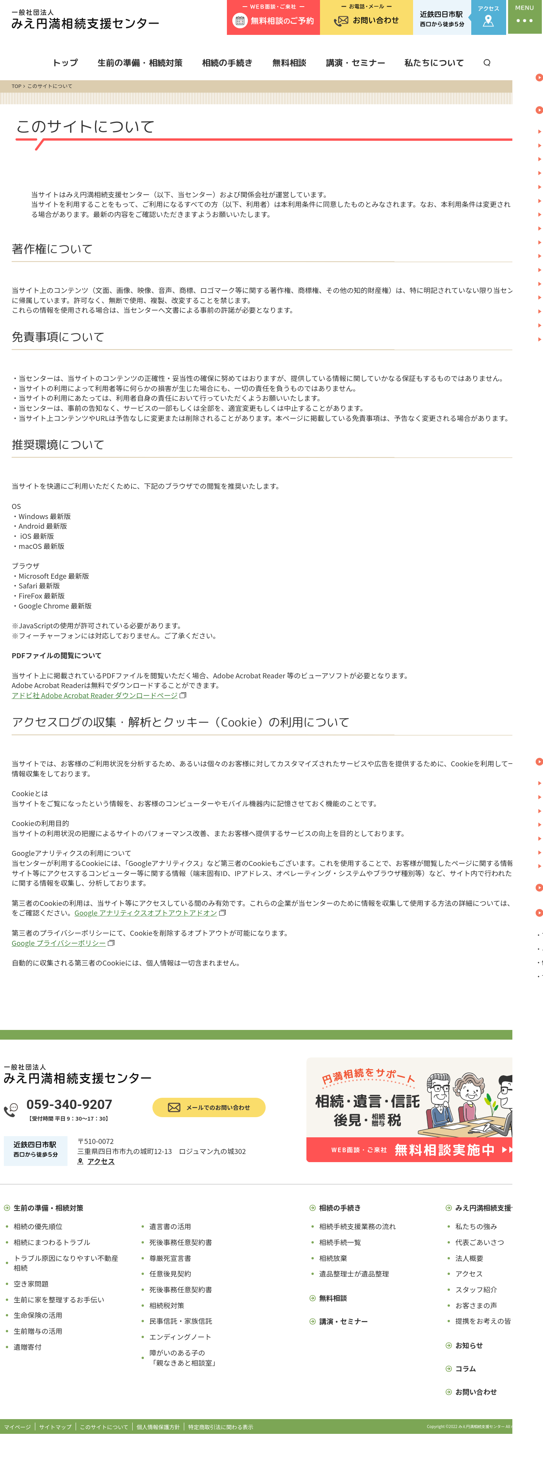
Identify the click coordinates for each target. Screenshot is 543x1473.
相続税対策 (166, 1305)
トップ (65, 63)
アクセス (101, 1161)
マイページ (17, 1427)
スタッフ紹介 (476, 1289)
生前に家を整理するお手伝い (59, 1299)
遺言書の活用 (170, 1226)
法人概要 (469, 1258)
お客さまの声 (476, 1305)
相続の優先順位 (38, 1226)
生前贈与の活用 (38, 1331)
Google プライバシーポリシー (59, 943)
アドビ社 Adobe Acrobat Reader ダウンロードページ (95, 695)
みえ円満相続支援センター (497, 1207)
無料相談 (289, 63)
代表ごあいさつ (479, 1242)
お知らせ (469, 1345)
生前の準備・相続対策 (140, 63)
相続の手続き (227, 63)
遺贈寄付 (28, 1347)
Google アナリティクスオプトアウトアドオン (145, 912)
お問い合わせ (476, 1392)
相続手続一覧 (340, 1242)
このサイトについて (104, 1427)
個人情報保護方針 (158, 1427)
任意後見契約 (170, 1273)
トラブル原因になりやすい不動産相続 (66, 1263)
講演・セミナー (356, 63)
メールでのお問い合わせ (218, 1107)
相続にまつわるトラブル (52, 1242)
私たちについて (434, 63)
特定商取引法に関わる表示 (220, 1427)
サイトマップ (55, 1427)
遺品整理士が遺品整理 (354, 1273)
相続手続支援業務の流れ (357, 1226)
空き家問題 (31, 1283)
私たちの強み (476, 1226)
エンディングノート (180, 1337)
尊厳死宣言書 (170, 1258)
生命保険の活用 (38, 1315)
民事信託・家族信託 (180, 1321)
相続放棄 (333, 1258)
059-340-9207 (69, 1104)
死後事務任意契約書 (180, 1242)
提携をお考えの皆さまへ (493, 1321)
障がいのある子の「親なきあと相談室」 (184, 1357)
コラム (465, 1368)
